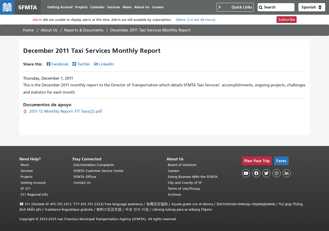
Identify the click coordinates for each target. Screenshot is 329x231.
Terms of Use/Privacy (184, 188)
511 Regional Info (34, 194)
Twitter (83, 64)
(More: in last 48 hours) (195, 20)
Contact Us (82, 182)
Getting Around (33, 182)
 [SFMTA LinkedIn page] (286, 173)
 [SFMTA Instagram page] (276, 173)
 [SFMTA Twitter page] (266, 173)
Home (28, 30)
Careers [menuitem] (158, 7)
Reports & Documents (83, 30)
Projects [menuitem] (81, 7)
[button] (311, 7)
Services (27, 171)
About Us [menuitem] (141, 7)
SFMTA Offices (85, 177)
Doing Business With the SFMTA (193, 177)
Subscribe (286, 19)
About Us (49, 30)
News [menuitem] (127, 7)
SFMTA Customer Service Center (99, 171)
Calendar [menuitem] (97, 7)
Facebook (59, 64)
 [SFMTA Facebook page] (256, 173)
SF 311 (26, 188)
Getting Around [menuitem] (59, 7)
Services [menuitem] (113, 7)
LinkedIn (106, 64)
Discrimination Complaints (94, 165)
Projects (26, 177)
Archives (174, 194)
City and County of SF (185, 182)
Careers (173, 171)
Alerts (37, 20)
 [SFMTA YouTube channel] (246, 173)
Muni (25, 165)
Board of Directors (182, 165)
